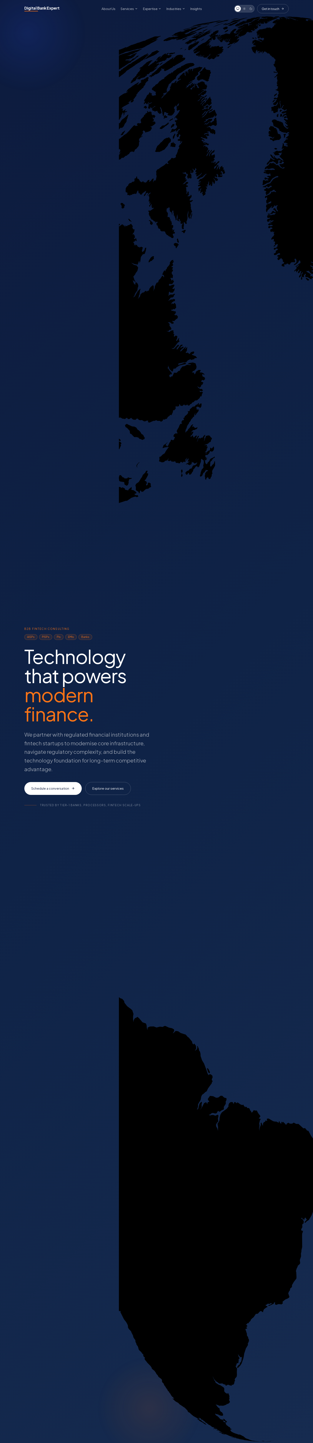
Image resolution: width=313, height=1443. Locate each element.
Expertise (152, 9)
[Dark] (251, 9)
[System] (238, 9)
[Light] (244, 9)
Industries (175, 9)
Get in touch (273, 9)
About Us (108, 9)
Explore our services (108, 788)
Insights (196, 9)
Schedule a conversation (53, 788)
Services (129, 9)
